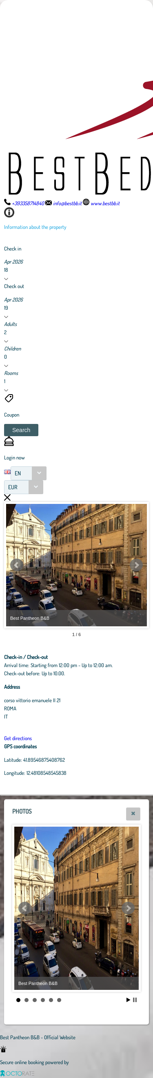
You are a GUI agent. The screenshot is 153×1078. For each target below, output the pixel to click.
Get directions (18, 738)
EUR (13, 487)
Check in (12, 248)
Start (128, 1000)
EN (18, 473)
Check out (14, 286)
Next (136, 565)
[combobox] (29, 473)
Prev (16, 565)
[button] (21, 430)
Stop (135, 1000)
